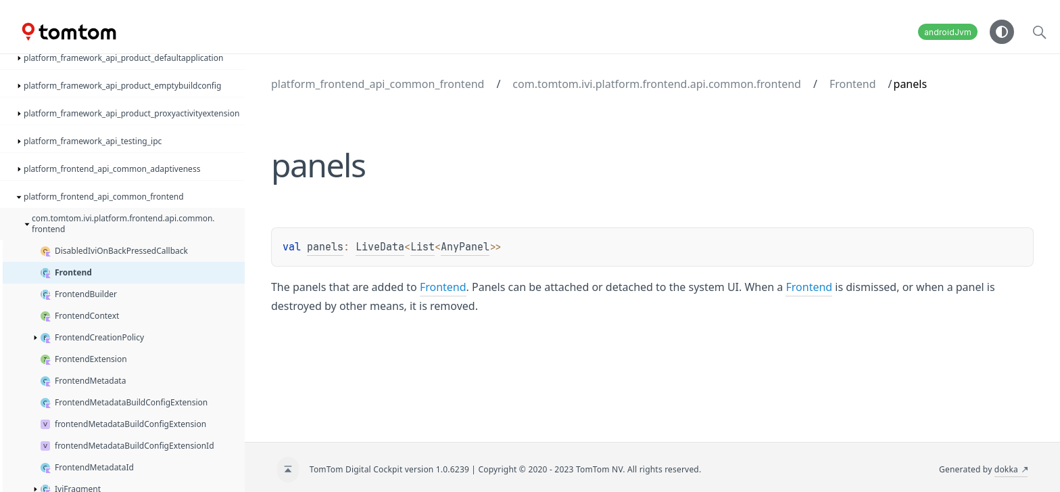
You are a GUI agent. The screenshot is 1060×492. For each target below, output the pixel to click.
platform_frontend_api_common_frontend (377, 83)
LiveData (380, 247)
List (422, 247)
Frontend (852, 83)
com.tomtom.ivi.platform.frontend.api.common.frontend (656, 83)
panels (325, 247)
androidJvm (947, 32)
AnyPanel (465, 247)
